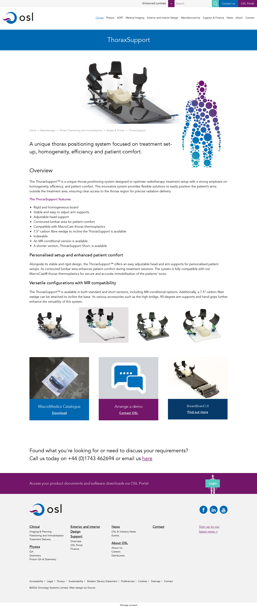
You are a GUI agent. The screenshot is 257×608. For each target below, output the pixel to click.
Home (32, 130)
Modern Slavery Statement (102, 581)
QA (31, 551)
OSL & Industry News (124, 531)
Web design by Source (82, 587)
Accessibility (36, 581)
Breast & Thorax (116, 130)
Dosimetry (35, 555)
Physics (110, 17)
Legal (50, 581)
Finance (74, 549)
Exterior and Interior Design (162, 17)
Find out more (197, 412)
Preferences (127, 581)
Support (76, 536)
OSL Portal (247, 4)
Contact (249, 17)
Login (213, 483)
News (230, 17)
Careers (116, 551)
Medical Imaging (135, 17)
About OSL (120, 543)
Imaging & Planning (40, 531)
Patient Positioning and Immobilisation (81, 130)
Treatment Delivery (40, 539)
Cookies (142, 581)
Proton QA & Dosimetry (42, 559)
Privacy (61, 581)
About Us (117, 548)
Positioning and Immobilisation (46, 535)
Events (115, 535)
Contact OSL (128, 413)
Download (59, 413)
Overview (75, 541)
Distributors (118, 555)
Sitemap (155, 581)
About (239, 17)
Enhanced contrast (158, 3)
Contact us (228, 4)
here (147, 458)
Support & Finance (213, 17)
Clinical (100, 17)
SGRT (120, 17)
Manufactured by (190, 17)
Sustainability (76, 581)
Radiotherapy (47, 130)
